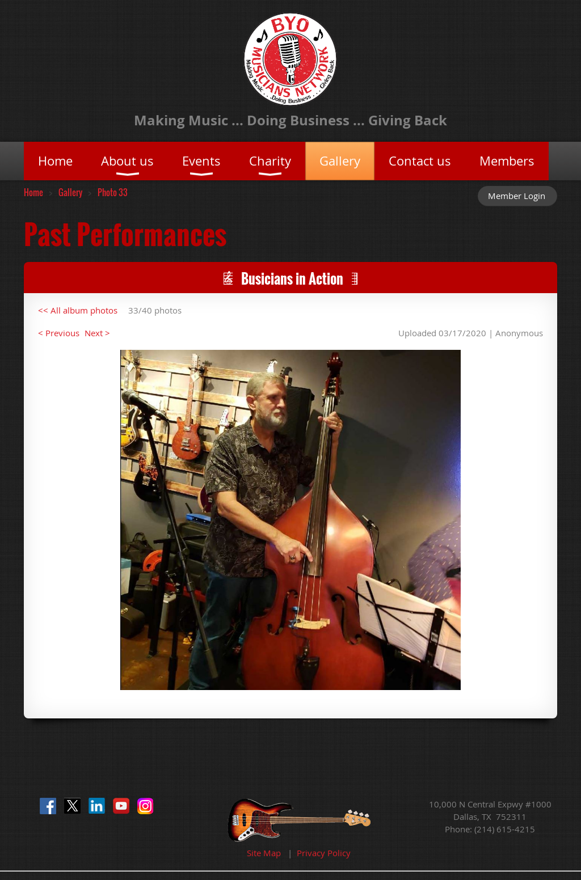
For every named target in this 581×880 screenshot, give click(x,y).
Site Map (264, 852)
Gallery (70, 192)
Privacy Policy (324, 852)
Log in (517, 195)
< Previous (58, 333)
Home (33, 192)
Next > (97, 333)
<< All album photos (77, 310)
